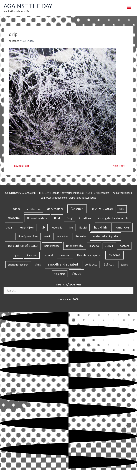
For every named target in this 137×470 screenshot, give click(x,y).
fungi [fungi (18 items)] (69, 218)
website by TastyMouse (82, 197)
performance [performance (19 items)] (52, 245)
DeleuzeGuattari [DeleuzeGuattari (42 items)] (102, 209)
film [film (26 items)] (121, 209)
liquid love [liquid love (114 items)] (122, 227)
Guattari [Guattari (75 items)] (85, 218)
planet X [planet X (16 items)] (94, 245)
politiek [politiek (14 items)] (109, 245)
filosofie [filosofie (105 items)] (14, 218)
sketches (14, 40)
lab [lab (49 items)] (43, 227)
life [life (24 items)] (71, 227)
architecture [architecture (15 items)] (33, 209)
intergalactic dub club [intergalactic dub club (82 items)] (113, 218)
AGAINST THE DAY (28, 6)
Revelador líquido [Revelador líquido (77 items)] (89, 255)
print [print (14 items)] (18, 255)
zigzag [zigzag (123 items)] (76, 273)
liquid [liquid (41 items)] (83, 227)
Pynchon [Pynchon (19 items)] (32, 255)
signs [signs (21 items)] (38, 264)
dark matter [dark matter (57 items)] (55, 209)
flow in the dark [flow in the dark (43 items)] (37, 218)
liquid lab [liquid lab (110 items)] (100, 227)
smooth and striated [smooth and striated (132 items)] (63, 264)
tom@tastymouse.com (54, 197)
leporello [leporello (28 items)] (57, 227)
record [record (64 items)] (48, 255)
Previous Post (19, 165)
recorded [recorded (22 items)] (65, 255)
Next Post (120, 165)
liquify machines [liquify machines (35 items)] (28, 236)
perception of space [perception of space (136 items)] (22, 245)
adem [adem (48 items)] (16, 209)
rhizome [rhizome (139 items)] (114, 255)
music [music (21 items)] (47, 236)
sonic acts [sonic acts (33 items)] (91, 264)
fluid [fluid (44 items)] (57, 218)
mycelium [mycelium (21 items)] (62, 236)
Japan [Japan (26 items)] (9, 227)
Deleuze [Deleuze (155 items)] (77, 209)
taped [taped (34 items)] (124, 264)
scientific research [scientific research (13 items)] (18, 264)
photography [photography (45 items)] (74, 246)
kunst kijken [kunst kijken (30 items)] (27, 227)
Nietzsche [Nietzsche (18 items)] (80, 236)
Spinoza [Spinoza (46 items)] (109, 264)
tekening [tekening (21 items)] (59, 273)
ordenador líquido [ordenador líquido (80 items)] (105, 236)
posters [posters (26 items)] (124, 245)
